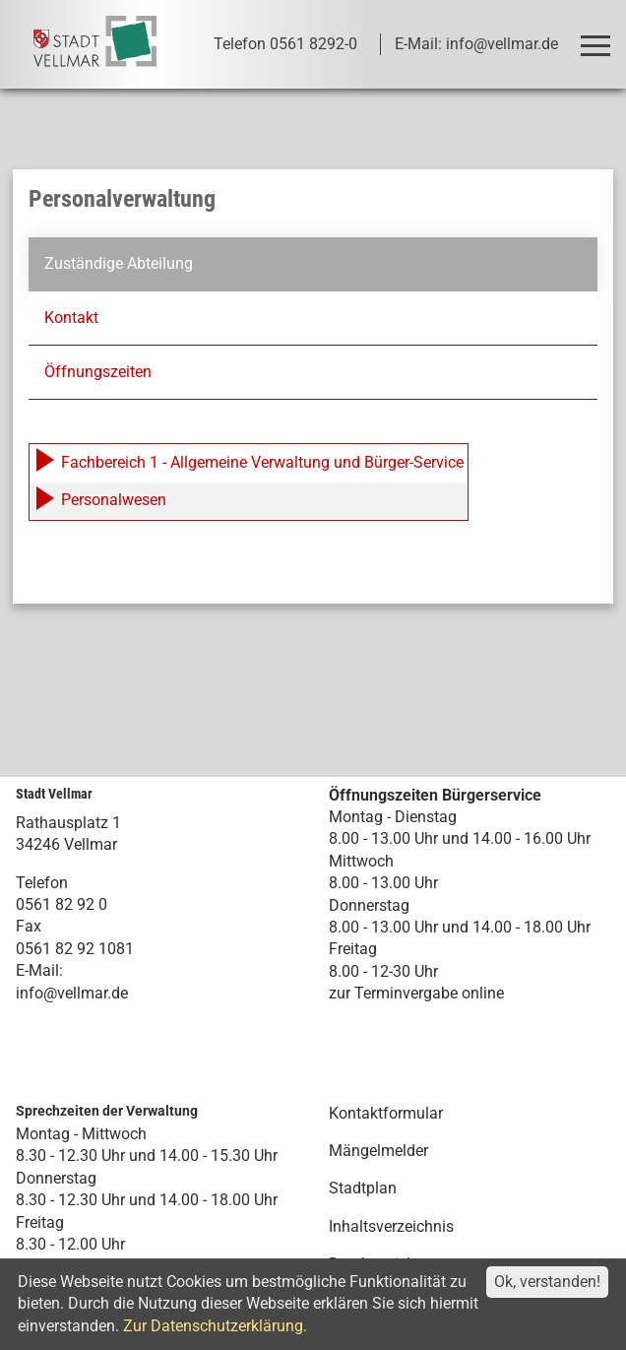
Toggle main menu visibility (599, 37)
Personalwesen (99, 499)
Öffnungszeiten (98, 371)
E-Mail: (39, 970)
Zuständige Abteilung (118, 263)
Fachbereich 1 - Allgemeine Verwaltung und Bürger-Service (248, 462)
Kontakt (71, 316)
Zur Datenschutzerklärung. (215, 1326)
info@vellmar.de (72, 992)
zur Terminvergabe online (416, 993)
